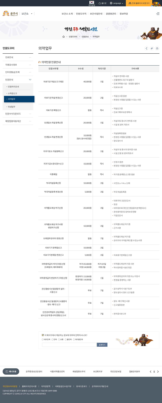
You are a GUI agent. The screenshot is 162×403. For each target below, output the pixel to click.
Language (112, 3)
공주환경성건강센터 (34, 371)
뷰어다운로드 (81, 386)
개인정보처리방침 (10, 386)
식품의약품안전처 (57, 371)
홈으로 (100, 3)
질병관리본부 (134, 371)
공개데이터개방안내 (100, 386)
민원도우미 (73, 36)
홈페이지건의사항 (29, 386)
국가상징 (89, 3)
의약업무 (96, 36)
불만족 (68, 339)
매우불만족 (78, 339)
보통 (60, 339)
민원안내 (85, 36)
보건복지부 (97, 371)
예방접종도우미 (79, 371)
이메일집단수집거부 (63, 386)
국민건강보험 (115, 371)
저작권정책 (45, 386)
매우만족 (46, 339)
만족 (54, 339)
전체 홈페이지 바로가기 (138, 3)
